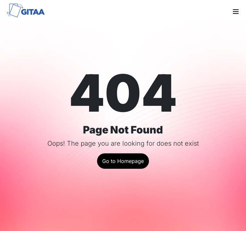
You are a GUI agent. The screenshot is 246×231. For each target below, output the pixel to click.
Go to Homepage (123, 161)
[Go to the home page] (29, 11)
